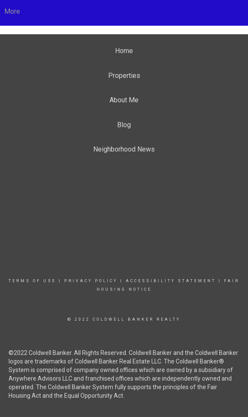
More (12, 11)
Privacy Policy (91, 281)
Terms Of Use (32, 281)
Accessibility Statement (171, 281)
